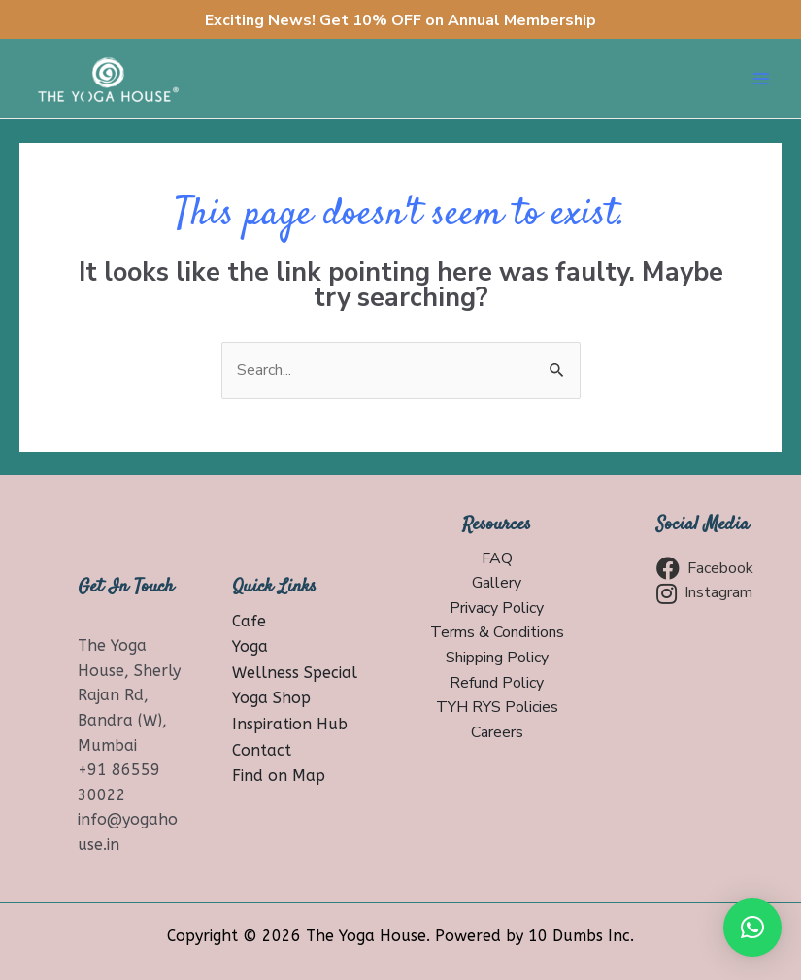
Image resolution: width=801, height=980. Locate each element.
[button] (752, 927)
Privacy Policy (497, 608)
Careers (497, 732)
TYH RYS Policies (497, 707)
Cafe (249, 621)
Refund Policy (497, 682)
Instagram (704, 593)
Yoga (250, 646)
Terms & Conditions (497, 632)
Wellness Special (294, 672)
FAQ (497, 558)
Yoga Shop (271, 698)
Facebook (704, 568)
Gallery (496, 582)
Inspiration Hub (290, 724)
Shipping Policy (497, 657)
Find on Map (278, 775)
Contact (261, 750)
